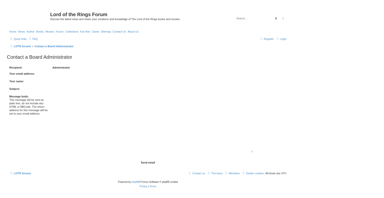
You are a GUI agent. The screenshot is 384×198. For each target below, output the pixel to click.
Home (12, 31)
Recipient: (15, 67)
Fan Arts (85, 31)
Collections (71, 31)
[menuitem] (33, 39)
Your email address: (22, 73)
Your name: (16, 81)
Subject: (14, 88)
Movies (50, 31)
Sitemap (106, 31)
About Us (133, 31)
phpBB (135, 182)
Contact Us (119, 31)
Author (31, 31)
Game (95, 31)
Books (40, 31)
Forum (60, 31)
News (21, 31)
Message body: (19, 96)
